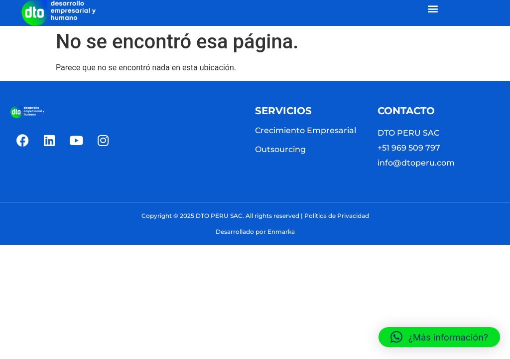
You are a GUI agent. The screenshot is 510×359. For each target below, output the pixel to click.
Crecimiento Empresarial (305, 130)
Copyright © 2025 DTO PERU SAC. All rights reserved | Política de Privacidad (255, 215)
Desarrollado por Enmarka (255, 231)
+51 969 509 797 (409, 148)
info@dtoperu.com (416, 163)
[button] (433, 8)
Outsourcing (280, 149)
